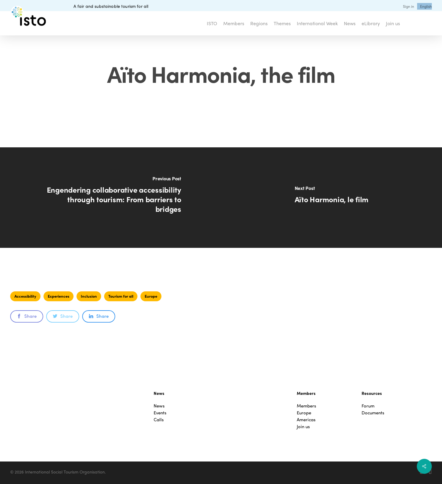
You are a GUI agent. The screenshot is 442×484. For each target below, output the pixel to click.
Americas (306, 419)
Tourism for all (120, 296)
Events (160, 412)
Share (27, 316)
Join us (303, 426)
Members (306, 406)
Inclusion (89, 296)
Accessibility (25, 296)
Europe (151, 296)
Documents (373, 412)
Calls (159, 419)
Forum (368, 406)
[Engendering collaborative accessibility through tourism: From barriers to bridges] (110, 197)
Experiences (58, 296)
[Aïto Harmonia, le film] (331, 197)
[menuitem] (426, 6)
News (159, 406)
